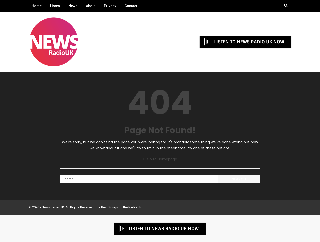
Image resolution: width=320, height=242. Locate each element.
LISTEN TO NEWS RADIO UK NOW (243, 42)
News (73, 6)
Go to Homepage (160, 159)
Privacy (110, 6)
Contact (131, 6)
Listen (55, 6)
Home (37, 6)
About (91, 6)
